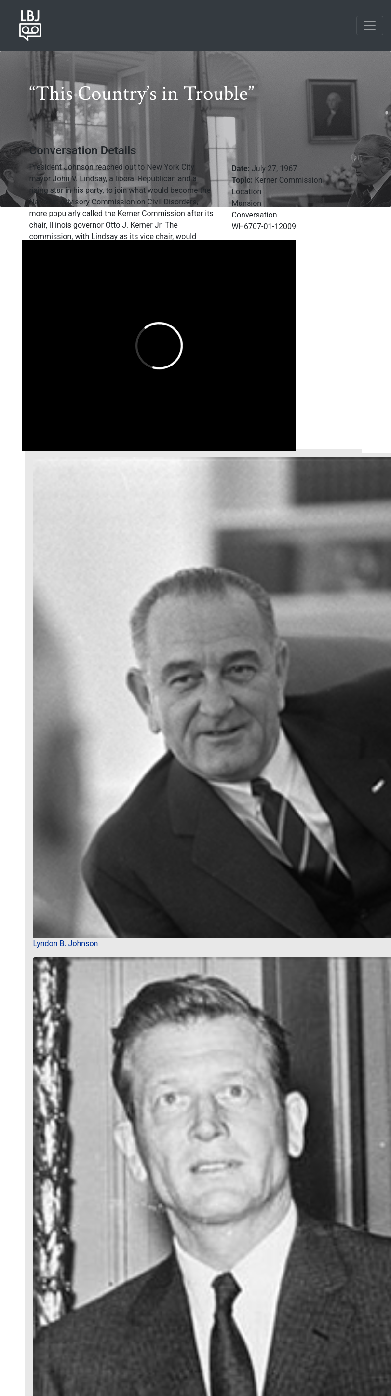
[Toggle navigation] (369, 25)
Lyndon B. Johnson (65, 943)
